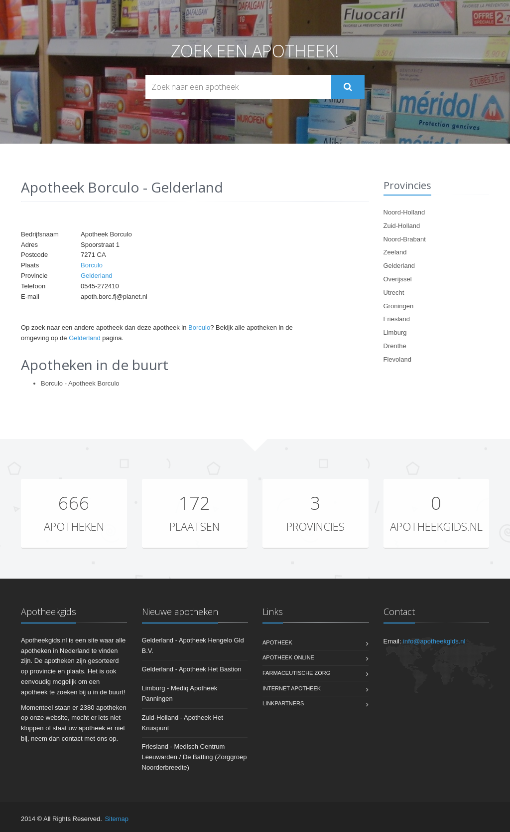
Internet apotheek (291, 688)
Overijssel (397, 279)
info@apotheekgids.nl (434, 641)
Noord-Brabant (404, 239)
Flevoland (397, 359)
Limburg (395, 332)
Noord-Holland (404, 212)
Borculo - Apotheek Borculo (80, 383)
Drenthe (394, 346)
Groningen (398, 306)
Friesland (396, 319)
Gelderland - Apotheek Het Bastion (192, 669)
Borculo (92, 265)
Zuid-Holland (401, 225)
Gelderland (97, 275)
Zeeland (395, 252)
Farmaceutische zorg (296, 673)
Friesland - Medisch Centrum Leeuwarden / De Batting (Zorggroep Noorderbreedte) (194, 757)
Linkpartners (283, 703)
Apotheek (277, 642)
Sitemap (116, 819)
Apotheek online (288, 657)
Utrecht (393, 292)
